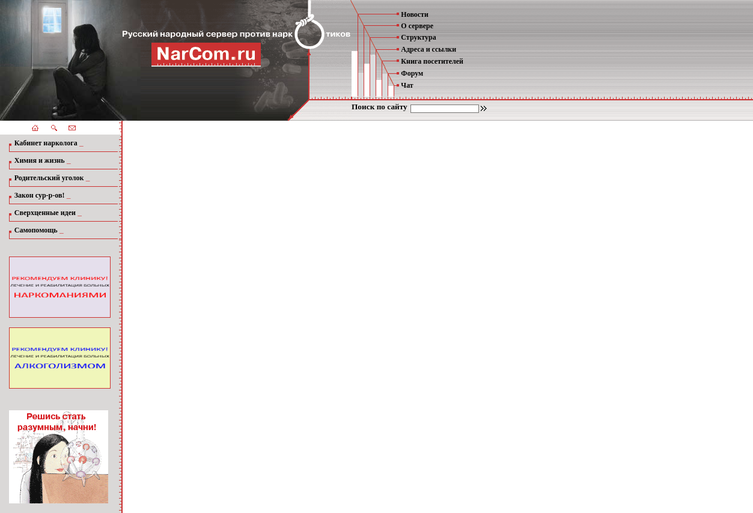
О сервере (417, 26)
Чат (407, 85)
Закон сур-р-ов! (39, 195)
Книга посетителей (432, 61)
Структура (418, 37)
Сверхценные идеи (45, 212)
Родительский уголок (49, 178)
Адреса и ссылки (428, 49)
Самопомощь (36, 230)
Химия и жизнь (39, 160)
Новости (414, 14)
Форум (412, 73)
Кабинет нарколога (46, 143)
